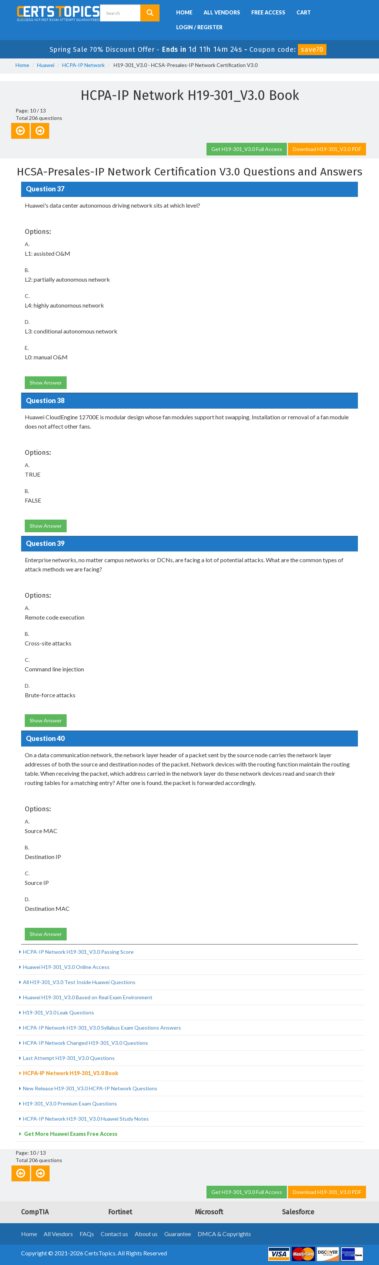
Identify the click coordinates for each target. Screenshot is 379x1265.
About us (146, 1233)
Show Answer (46, 382)
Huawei (45, 65)
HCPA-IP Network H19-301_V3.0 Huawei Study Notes (86, 1118)
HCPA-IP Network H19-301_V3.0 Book (70, 1073)
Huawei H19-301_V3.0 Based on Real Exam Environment (87, 997)
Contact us (114, 1233)
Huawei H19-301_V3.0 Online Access (66, 967)
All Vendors (222, 12)
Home (184, 12)
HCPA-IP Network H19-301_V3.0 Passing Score (78, 952)
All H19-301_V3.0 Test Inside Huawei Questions (79, 982)
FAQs (87, 1233)
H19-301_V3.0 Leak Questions (58, 1012)
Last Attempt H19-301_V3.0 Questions (69, 1058)
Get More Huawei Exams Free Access (70, 1134)
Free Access (268, 12)
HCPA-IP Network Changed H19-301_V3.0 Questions (85, 1043)
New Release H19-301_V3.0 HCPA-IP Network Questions (90, 1088)
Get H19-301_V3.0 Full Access (246, 149)
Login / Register (199, 27)
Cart (303, 12)
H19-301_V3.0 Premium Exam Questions (70, 1103)
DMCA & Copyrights (224, 1233)
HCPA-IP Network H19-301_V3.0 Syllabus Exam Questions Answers (102, 1027)
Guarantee (177, 1233)
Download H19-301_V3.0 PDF (327, 149)
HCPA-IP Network (83, 65)
